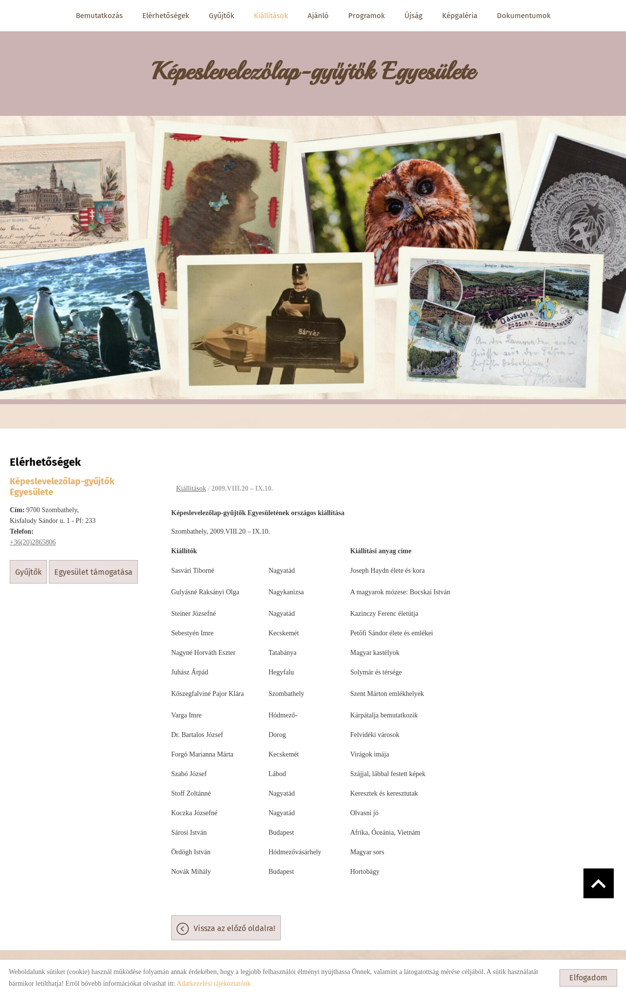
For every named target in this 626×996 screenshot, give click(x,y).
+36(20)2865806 (33, 537)
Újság (413, 15)
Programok (366, 15)
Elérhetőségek (165, 15)
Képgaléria (459, 15)
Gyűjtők (221, 15)
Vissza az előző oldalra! (234, 923)
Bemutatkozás (99, 15)
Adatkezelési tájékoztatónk (213, 983)
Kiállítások (271, 15)
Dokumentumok (524, 15)
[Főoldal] (313, 68)
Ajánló (318, 15)
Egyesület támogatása (93, 567)
